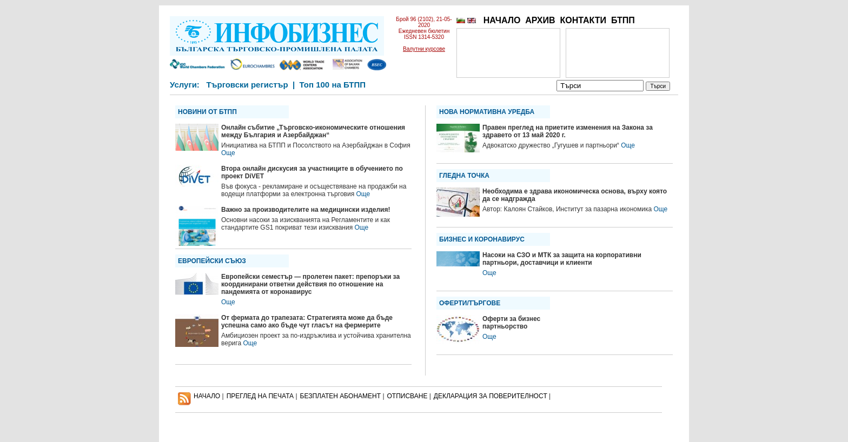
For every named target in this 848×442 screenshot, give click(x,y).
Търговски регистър (247, 84)
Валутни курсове (424, 49)
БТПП (623, 20)
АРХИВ (540, 20)
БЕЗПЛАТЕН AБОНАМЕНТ (340, 396)
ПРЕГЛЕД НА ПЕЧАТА (260, 396)
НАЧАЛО (502, 20)
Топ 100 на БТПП (333, 84)
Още (228, 153)
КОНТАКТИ (583, 20)
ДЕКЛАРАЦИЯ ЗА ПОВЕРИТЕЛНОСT (490, 396)
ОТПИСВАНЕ (407, 396)
